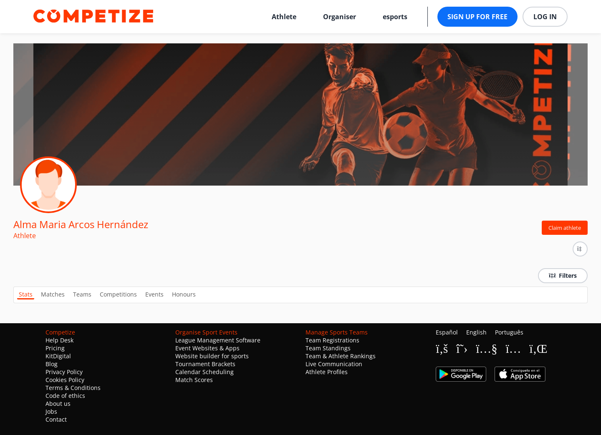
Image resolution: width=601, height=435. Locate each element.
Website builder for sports (212, 356)
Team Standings (328, 348)
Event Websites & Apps (207, 348)
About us (58, 403)
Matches (53, 294)
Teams (82, 294)
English (476, 332)
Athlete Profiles (327, 372)
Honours (184, 294)
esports (395, 16)
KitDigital (58, 356)
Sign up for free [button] (477, 16)
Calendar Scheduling (204, 372)
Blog (51, 364)
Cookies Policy (64, 380)
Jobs (51, 411)
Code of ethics (65, 396)
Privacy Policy (64, 372)
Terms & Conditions (73, 388)
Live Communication (334, 364)
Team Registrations (332, 340)
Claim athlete (564, 227)
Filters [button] (563, 275)
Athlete (284, 16)
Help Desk (59, 340)
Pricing (55, 348)
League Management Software (217, 340)
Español (447, 332)
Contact (56, 419)
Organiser (339, 16)
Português (509, 332)
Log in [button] (545, 16)
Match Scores (194, 380)
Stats (26, 294)
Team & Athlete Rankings (341, 356)
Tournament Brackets (205, 364)
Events (154, 294)
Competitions (118, 294)
